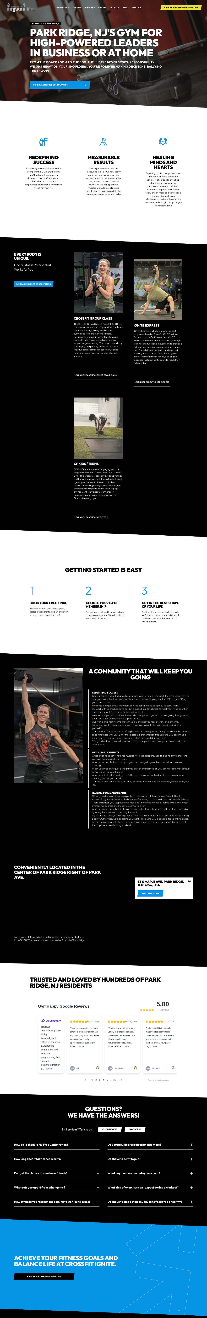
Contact (136, 7)
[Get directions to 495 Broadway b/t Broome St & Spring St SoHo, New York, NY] (150, 893)
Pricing (102, 7)
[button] (63, 7)
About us (114, 7)
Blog (125, 7)
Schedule (90, 7)
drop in (77, 7)
